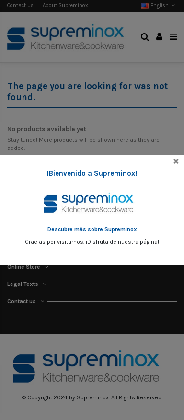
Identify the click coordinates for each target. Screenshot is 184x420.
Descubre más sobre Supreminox (92, 229)
